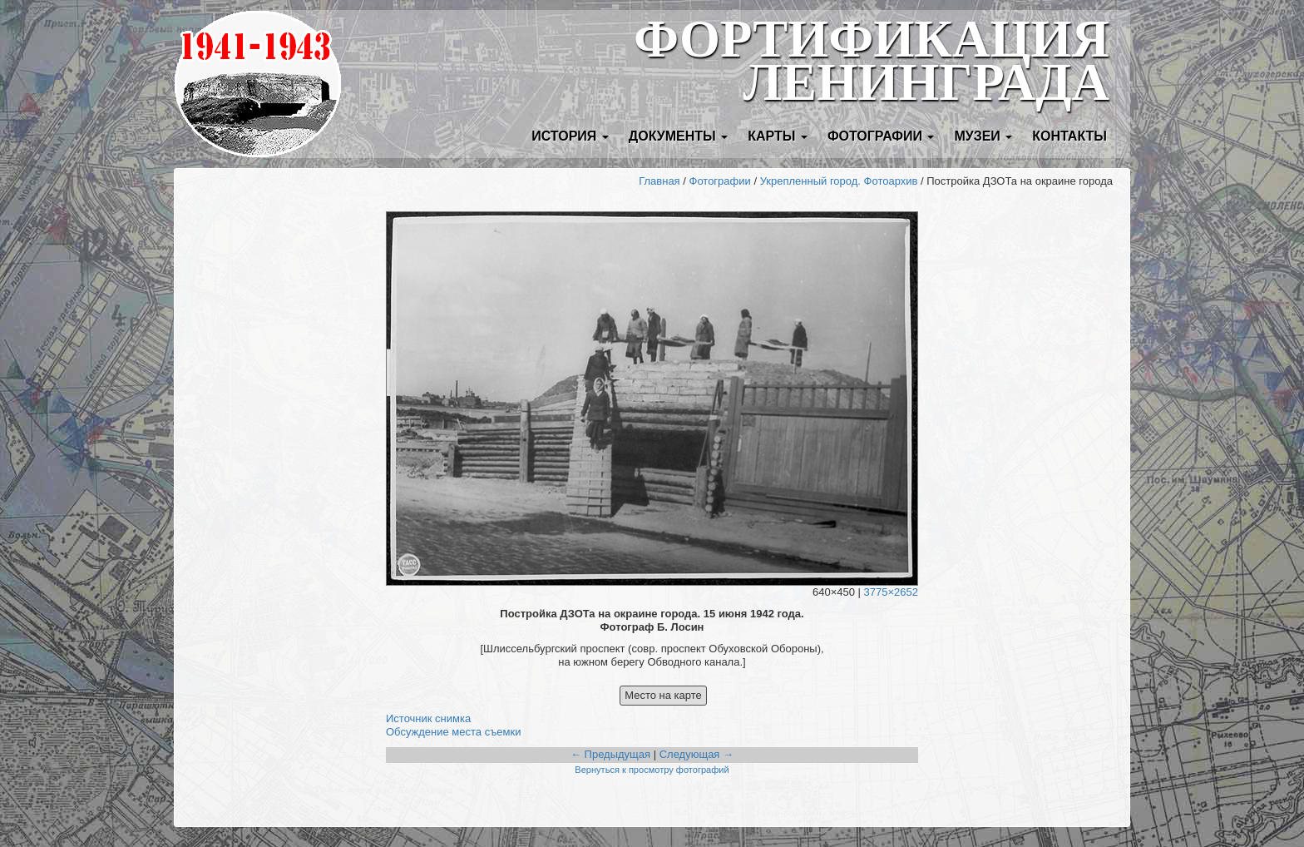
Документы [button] (678, 136)
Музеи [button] (983, 136)
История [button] (570, 136)
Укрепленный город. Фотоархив (839, 181)
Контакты (1069, 136)
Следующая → (696, 754)
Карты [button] (778, 136)
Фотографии (720, 181)
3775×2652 (891, 592)
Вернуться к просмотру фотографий (652, 770)
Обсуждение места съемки (453, 732)
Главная (659, 181)
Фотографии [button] (881, 136)
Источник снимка (428, 718)
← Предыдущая (610, 754)
